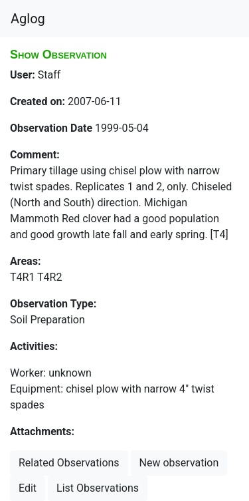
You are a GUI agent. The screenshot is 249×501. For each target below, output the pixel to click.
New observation (179, 462)
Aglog (28, 19)
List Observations (97, 488)
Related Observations (69, 462)
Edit (28, 488)
